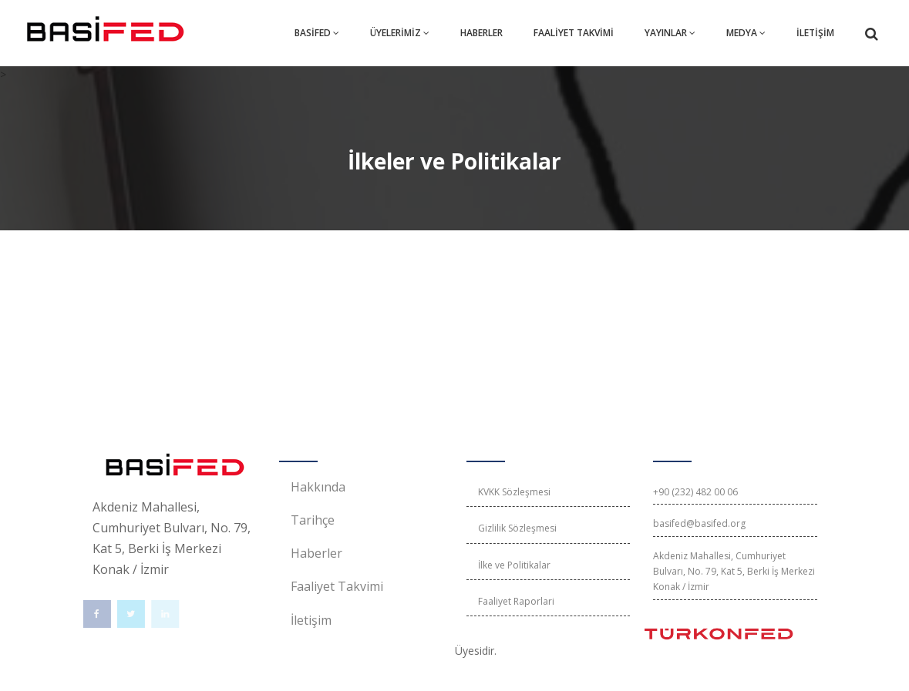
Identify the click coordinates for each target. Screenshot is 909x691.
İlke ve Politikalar (514, 565)
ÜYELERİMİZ (399, 32)
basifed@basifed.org (699, 523)
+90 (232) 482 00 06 (695, 491)
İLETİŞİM (815, 32)
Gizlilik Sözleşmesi (517, 528)
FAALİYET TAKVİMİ (574, 32)
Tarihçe (313, 520)
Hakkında (318, 486)
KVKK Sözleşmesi (514, 491)
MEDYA (746, 32)
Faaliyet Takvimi (337, 586)
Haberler (316, 553)
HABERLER (481, 32)
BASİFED (317, 32)
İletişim (311, 620)
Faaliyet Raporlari (516, 601)
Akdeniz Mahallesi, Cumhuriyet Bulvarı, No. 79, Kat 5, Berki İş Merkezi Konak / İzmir (734, 571)
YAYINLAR (670, 32)
